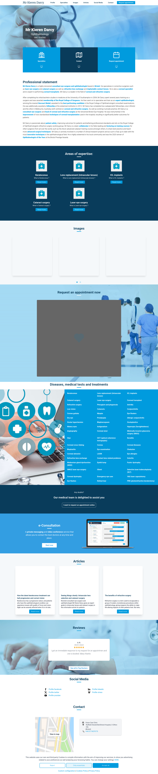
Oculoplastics (132, 422)
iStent (99, 469)
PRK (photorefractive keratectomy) (141, 481)
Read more (41, 182)
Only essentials (79, 765)
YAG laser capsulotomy (136, 477)
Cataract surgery (73, 400)
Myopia (100, 413)
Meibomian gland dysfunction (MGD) (79, 463)
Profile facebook (55, 689)
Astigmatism (102, 427)
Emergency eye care (105, 477)
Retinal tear (101, 481)
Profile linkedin (98, 689)
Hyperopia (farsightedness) (138, 427)
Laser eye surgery (104, 400)
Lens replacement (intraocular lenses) (109, 394)
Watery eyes (72, 427)
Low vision (71, 409)
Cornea (100, 445)
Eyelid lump (101, 462)
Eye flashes (71, 481)
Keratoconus (72, 393)
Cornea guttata (73, 413)
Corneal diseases (134, 445)
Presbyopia (101, 418)
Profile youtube (54, 695)
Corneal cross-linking (75, 445)
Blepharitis (71, 449)
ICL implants (132, 393)
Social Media (98, 3)
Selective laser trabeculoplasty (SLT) (139, 470)
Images (75, 3)
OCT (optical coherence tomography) (106, 439)
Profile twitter (54, 692)
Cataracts (101, 409)
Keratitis (130, 438)
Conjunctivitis (132, 409)
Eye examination (103, 449)
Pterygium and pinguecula (107, 405)
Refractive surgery (74, 405)
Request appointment (126, 3)
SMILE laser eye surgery (76, 469)
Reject (52, 765)
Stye (69, 438)
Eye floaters (131, 413)
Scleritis (130, 458)
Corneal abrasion (74, 454)
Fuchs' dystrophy (133, 462)
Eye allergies (132, 454)
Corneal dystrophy (74, 477)
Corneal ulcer (102, 431)
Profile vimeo (97, 692)
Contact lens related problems (109, 458)
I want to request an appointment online (79, 505)
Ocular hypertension (75, 422)
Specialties (64, 3)
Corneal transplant (134, 400)
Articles (86, 3)
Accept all (105, 765)
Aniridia (130, 405)
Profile (52, 3)
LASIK (99, 454)
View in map (54, 734)
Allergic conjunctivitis (135, 418)
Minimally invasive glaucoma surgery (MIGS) (138, 432)
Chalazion (131, 449)
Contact (110, 3)
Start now (49, 545)
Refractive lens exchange (77, 458)
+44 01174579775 (91, 731)
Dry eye (70, 418)
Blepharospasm (103, 422)
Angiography (72, 431)
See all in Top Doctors (79, 668)
